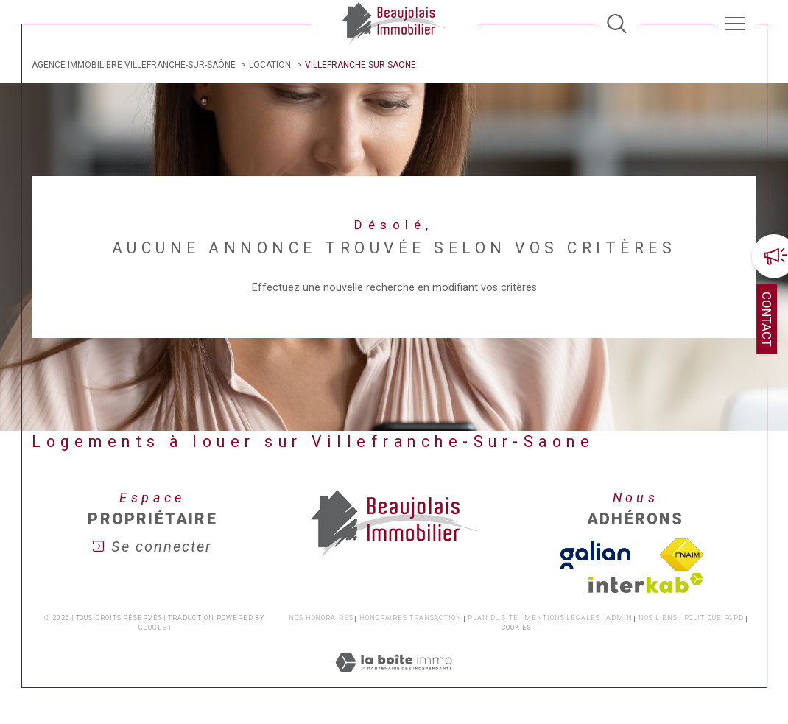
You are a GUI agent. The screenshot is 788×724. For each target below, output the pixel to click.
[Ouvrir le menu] (735, 23)
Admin (619, 618)
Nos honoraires (321, 618)
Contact (766, 319)
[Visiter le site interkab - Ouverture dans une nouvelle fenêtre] (645, 583)
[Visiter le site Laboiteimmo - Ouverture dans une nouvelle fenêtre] (393, 679)
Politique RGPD (714, 618)
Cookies (517, 627)
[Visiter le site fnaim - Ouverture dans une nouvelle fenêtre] (681, 555)
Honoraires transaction (410, 618)
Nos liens (658, 618)
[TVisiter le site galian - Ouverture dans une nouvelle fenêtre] (595, 555)
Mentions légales (561, 618)
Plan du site (493, 618)
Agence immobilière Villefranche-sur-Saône (134, 65)
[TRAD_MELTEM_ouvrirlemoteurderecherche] (616, 24)
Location (270, 65)
